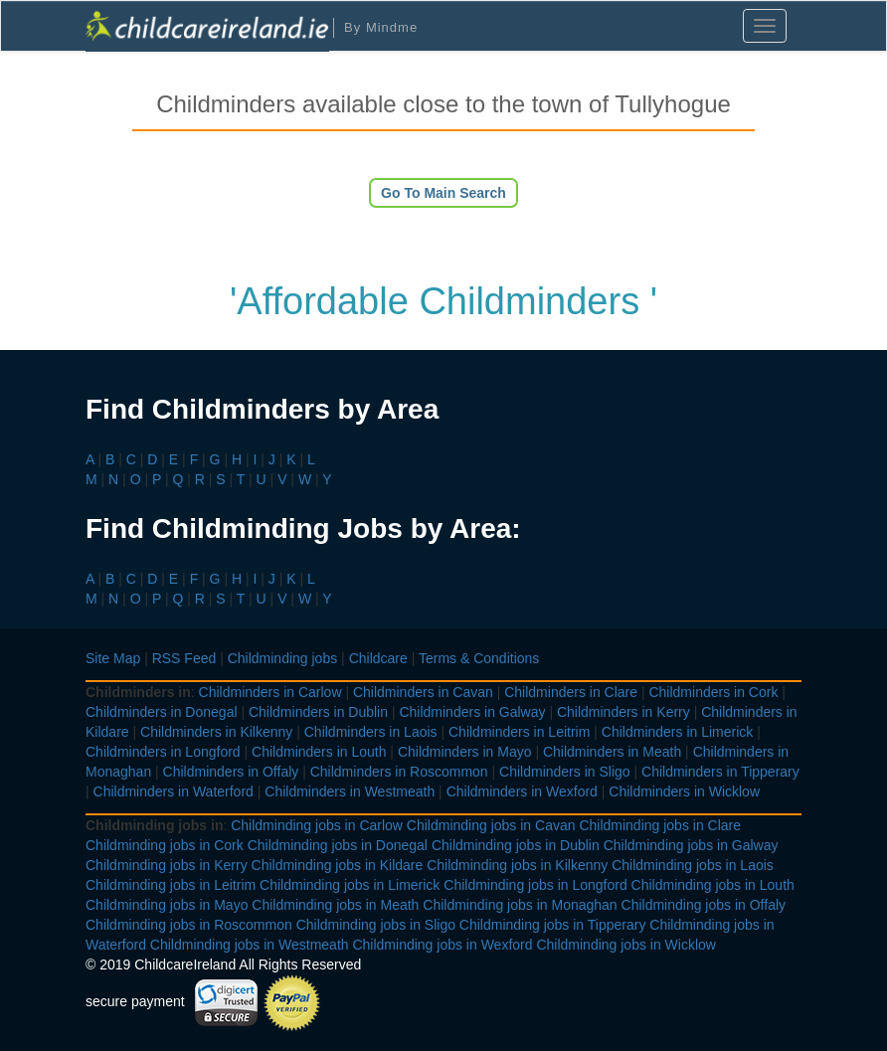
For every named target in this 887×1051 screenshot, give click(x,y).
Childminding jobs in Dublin (516, 845)
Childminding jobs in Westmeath (249, 945)
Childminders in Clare (570, 692)
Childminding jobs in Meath (335, 905)
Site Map (113, 658)
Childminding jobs (283, 658)
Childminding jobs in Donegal (338, 845)
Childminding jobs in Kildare (338, 865)
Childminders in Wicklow (684, 791)
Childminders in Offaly (231, 772)
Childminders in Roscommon (399, 772)
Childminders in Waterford (173, 791)
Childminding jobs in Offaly (704, 905)
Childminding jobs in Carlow (317, 825)
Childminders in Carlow (270, 692)
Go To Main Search (443, 193)
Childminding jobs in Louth (713, 885)
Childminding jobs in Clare (660, 825)
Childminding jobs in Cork (165, 845)
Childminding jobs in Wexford (442, 945)
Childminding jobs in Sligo (375, 925)
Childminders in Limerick (678, 732)
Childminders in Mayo (465, 752)
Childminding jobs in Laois (693, 865)
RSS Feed (184, 658)
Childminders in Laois (371, 732)
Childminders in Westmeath (350, 791)
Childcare (378, 658)
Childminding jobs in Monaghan (520, 905)
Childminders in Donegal (162, 712)
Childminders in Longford (163, 752)
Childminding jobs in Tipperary (552, 925)
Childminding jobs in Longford (535, 885)
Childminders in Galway (472, 712)
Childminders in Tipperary (720, 772)
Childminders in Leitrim (519, 732)
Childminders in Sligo (564, 772)
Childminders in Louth (319, 752)
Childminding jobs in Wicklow (626, 945)
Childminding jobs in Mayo (167, 905)
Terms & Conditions (479, 658)
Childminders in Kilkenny (216, 732)
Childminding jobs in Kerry (167, 865)
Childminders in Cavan (423, 692)
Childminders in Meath (612, 752)
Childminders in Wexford (522, 791)
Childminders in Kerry (623, 712)
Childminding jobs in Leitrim (171, 885)
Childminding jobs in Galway (691, 845)
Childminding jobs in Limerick (350, 885)
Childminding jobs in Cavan (491, 825)
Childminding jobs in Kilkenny (517, 865)
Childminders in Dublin (318, 712)
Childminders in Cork (713, 692)
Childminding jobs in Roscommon (189, 925)
